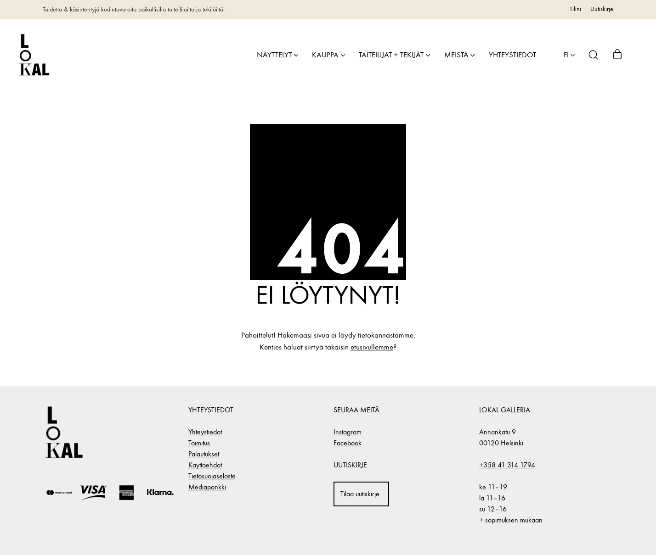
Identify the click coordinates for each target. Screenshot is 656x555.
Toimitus (199, 442)
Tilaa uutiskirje (359, 493)
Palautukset (203, 454)
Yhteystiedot (205, 431)
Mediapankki (207, 487)
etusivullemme (372, 347)
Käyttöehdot (205, 465)
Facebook (348, 442)
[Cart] (617, 55)
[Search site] (593, 55)
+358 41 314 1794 (507, 465)
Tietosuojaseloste (212, 476)
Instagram (348, 431)
